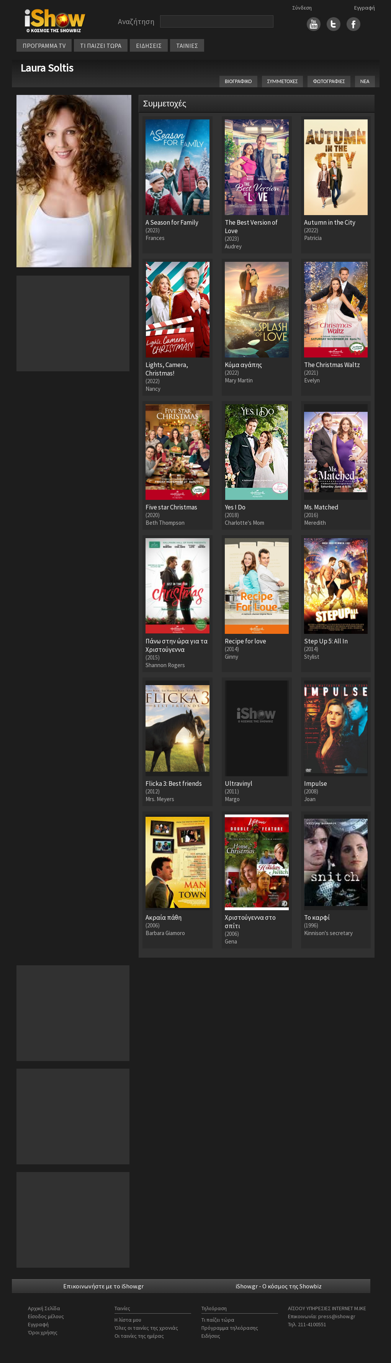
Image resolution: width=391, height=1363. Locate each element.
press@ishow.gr (336, 1316)
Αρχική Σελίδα (44, 1308)
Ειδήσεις (210, 1335)
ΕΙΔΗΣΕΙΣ (149, 45)
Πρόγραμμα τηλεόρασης (229, 1327)
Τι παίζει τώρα (217, 1319)
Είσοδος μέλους (46, 1316)
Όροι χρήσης (42, 1332)
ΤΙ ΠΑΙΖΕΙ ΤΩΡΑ (100, 45)
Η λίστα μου (128, 1319)
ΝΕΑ (365, 81)
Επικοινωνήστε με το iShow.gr (103, 1286)
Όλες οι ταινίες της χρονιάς (146, 1327)
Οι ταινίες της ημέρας (139, 1335)
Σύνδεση (302, 7)
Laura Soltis (46, 68)
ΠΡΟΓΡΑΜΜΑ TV (44, 45)
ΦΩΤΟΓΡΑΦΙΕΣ (329, 81)
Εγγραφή (364, 7)
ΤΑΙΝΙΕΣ (187, 45)
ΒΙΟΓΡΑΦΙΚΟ (238, 81)
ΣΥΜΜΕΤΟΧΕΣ (282, 81)
